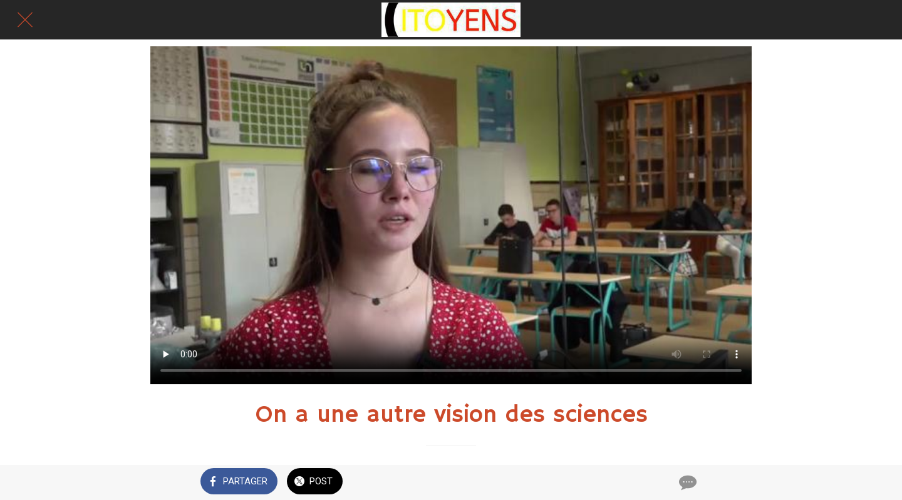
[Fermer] (25, 20)
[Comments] (686, 482)
